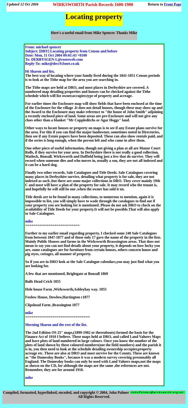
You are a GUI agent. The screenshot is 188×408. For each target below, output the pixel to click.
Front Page (172, 4)
